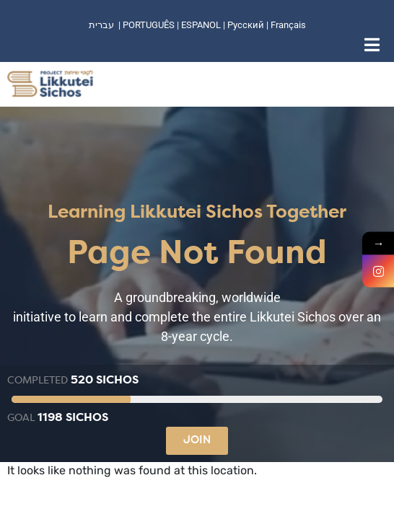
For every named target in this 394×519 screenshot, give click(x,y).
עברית (101, 24)
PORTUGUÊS (149, 24)
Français (288, 24)
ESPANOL (201, 24)
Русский (246, 24)
